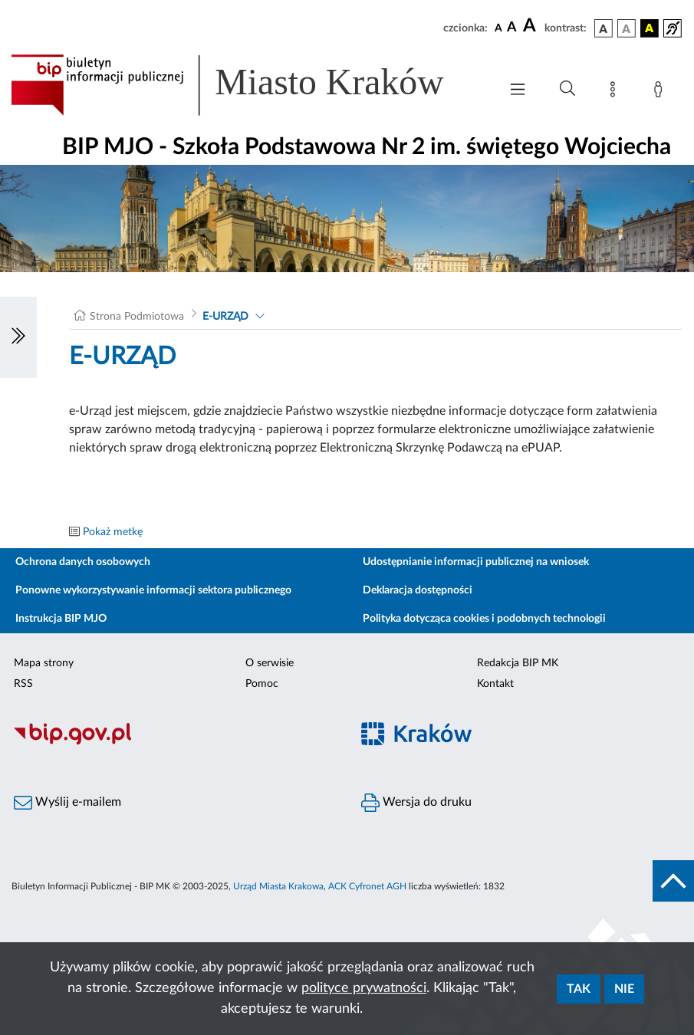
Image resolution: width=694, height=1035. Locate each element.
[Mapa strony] (616, 92)
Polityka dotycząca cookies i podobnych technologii (484, 618)
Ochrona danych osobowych (82, 562)
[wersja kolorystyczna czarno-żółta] (649, 28)
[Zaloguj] (661, 92)
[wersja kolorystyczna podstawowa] (603, 28)
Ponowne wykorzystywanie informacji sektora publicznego (153, 590)
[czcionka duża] (531, 26)
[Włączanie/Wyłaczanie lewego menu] (18, 337)
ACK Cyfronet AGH (367, 886)
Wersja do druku (416, 803)
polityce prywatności (363, 988)
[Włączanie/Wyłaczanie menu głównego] (517, 90)
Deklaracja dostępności (417, 590)
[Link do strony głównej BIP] (247, 85)
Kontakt (495, 683)
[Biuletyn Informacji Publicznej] (174, 742)
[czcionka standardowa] (498, 27)
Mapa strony (44, 663)
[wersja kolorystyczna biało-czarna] (626, 28)
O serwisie (269, 663)
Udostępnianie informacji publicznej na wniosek (476, 562)
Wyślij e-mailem (67, 803)
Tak (578, 989)
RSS (23, 683)
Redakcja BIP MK (517, 663)
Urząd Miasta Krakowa (278, 886)
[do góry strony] (673, 881)
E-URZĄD (225, 316)
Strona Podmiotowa (137, 316)
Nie (624, 989)
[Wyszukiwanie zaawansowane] (567, 89)
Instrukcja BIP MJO (61, 618)
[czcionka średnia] (511, 28)
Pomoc (261, 683)
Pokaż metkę (113, 532)
